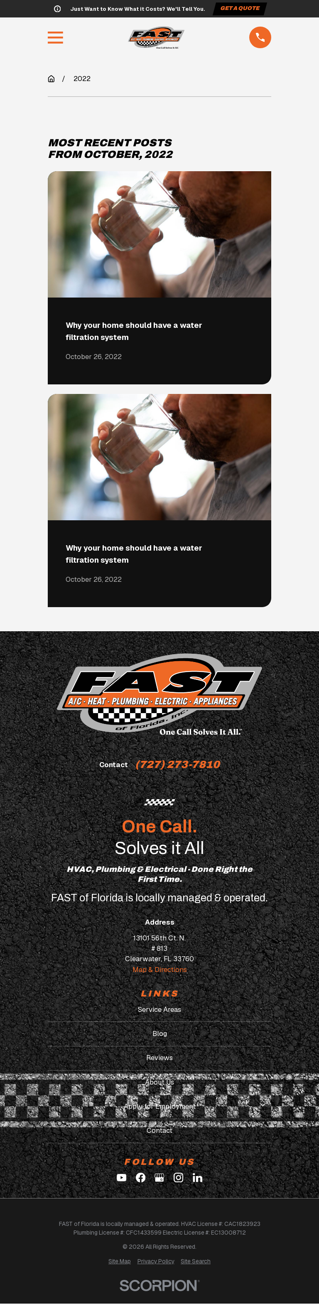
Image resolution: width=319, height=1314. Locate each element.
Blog (159, 1033)
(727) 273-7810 (177, 764)
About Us (159, 1082)
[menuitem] (119, 1261)
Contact (159, 1130)
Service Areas (159, 1009)
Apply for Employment (160, 1106)
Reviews (159, 1057)
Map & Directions (160, 969)
